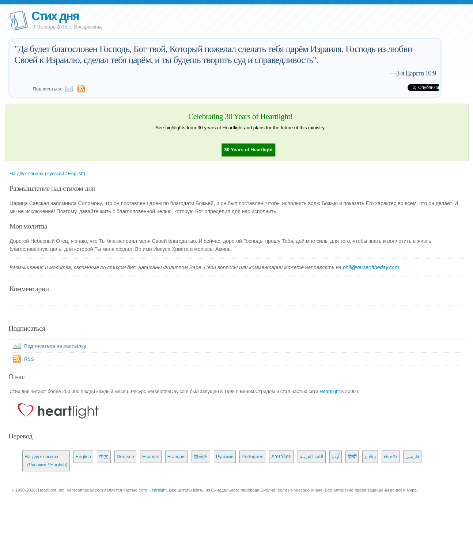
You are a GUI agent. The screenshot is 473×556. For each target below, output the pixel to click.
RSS (29, 359)
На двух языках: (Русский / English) (46, 460)
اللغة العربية (311, 456)
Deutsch (125, 456)
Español (150, 456)
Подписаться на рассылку (48, 346)
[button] (248, 149)
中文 (104, 456)
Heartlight (329, 391)
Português (252, 456)
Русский (225, 456)
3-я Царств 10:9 (416, 73)
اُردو (336, 456)
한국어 (201, 456)
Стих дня (55, 16)
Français (176, 456)
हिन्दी (352, 456)
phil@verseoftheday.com (371, 267)
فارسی (412, 456)
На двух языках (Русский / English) (47, 173)
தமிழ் (370, 456)
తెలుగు (390, 456)
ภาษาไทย (281, 456)
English (83, 456)
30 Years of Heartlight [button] (248, 149)
